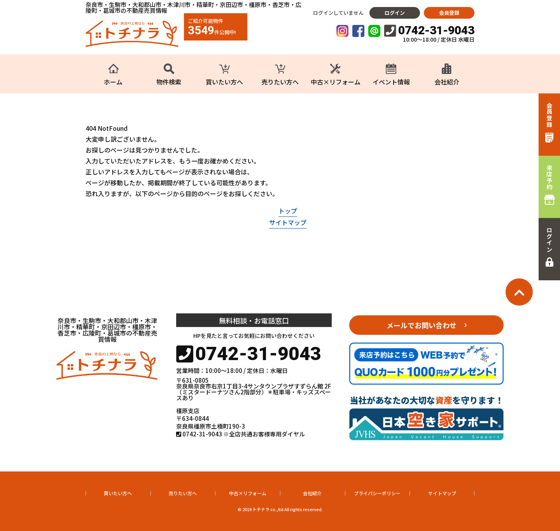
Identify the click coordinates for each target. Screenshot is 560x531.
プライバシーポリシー (377, 493)
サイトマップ (287, 222)
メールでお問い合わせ (422, 325)
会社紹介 (312, 493)
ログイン (395, 12)
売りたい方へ (183, 493)
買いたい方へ (118, 493)
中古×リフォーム (247, 493)
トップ (287, 210)
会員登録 (449, 12)
